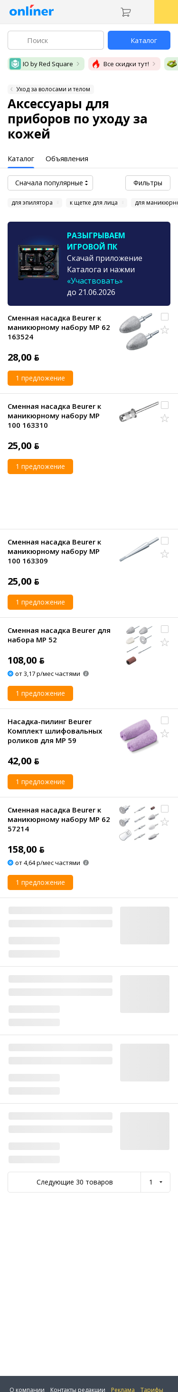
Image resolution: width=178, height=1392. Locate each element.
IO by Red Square (41, 63)
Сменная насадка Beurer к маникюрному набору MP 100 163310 (54, 415)
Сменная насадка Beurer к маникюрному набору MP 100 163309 (54, 551)
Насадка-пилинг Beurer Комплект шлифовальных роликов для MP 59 (55, 731)
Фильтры (147, 182)
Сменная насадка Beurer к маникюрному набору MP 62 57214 (59, 819)
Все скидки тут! (119, 63)
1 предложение (40, 377)
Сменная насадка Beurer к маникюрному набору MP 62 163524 (59, 327)
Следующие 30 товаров (75, 1181)
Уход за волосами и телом (53, 89)
